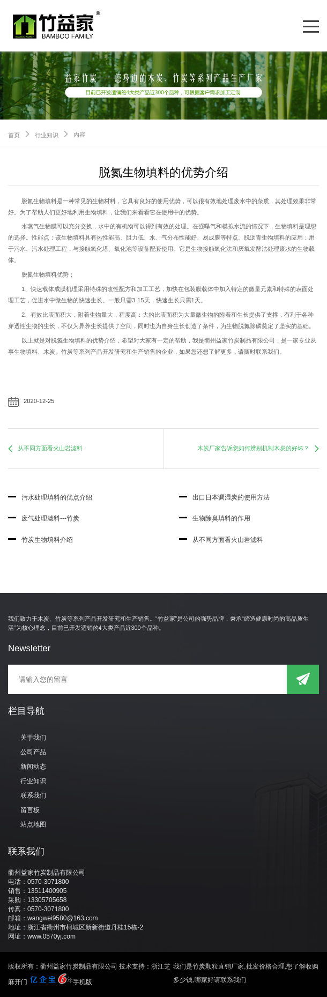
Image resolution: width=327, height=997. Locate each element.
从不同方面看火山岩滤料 (50, 448)
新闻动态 (33, 766)
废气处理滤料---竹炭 (43, 518)
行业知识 (46, 135)
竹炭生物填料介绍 (40, 540)
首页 (14, 135)
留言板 (30, 810)
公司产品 (33, 752)
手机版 (82, 982)
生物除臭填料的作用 (214, 518)
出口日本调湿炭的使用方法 (224, 497)
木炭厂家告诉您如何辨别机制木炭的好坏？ (253, 448)
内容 (79, 134)
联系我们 (33, 795)
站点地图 (33, 824)
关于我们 (33, 737)
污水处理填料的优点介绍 (50, 497)
